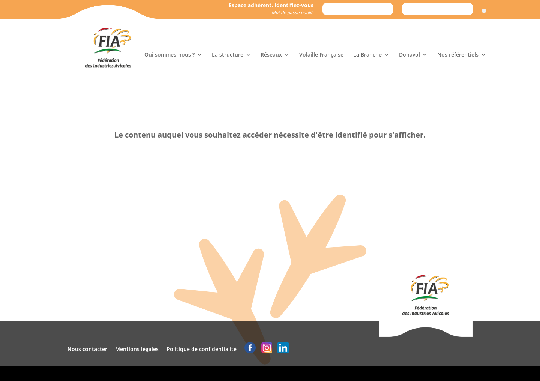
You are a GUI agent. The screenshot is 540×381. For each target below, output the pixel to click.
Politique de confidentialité (201, 348)
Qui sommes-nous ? (169, 55)
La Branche (367, 55)
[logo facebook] (250, 349)
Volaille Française (321, 55)
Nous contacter (87, 348)
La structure (227, 55)
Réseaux (271, 55)
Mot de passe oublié (293, 12)
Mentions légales (137, 348)
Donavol (409, 55)
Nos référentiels (457, 55)
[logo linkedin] (283, 349)
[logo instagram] (266, 349)
